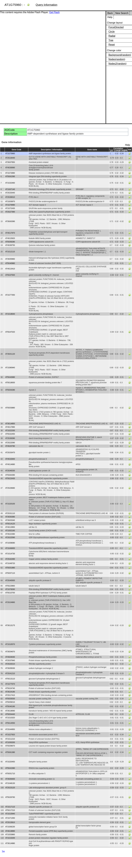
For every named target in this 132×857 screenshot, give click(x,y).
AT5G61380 (10, 752)
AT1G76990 (10, 205)
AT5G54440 (10, 714)
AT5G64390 (10, 475)
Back (110, 13)
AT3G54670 (10, 652)
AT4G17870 (10, 233)
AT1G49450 (10, 548)
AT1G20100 (10, 504)
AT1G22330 (10, 430)
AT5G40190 (10, 706)
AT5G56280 (10, 242)
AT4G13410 (10, 269)
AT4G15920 (10, 238)
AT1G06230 (10, 827)
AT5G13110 (10, 679)
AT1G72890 (10, 173)
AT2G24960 (10, 602)
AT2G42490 (10, 559)
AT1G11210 (10, 739)
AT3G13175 (10, 625)
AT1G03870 (10, 201)
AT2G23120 (10, 788)
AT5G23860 (10, 586)
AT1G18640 (10, 314)
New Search (121, 13)
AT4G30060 (10, 168)
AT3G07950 (10, 162)
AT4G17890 (10, 427)
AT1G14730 (10, 554)
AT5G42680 (10, 377)
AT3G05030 (10, 668)
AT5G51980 (10, 568)
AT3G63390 (10, 221)
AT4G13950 (10, 527)
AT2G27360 (10, 212)
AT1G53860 (10, 834)
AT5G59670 (10, 746)
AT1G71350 (10, 818)
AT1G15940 (10, 814)
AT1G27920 (10, 735)
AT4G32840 (10, 459)
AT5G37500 (10, 275)
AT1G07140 (10, 189)
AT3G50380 (10, 517)
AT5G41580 (10, 768)
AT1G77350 (10, 295)
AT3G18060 (10, 711)
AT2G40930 (10, 580)
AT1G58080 (10, 543)
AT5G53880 (10, 408)
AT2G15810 (10, 822)
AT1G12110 (10, 252)
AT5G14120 (10, 524)
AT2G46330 (10, 471)
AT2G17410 (10, 695)
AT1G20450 (10, 762)
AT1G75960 (10, 153)
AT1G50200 (10, 742)
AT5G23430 (10, 478)
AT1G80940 (10, 368)
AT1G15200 (10, 838)
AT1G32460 (10, 183)
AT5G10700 (10, 593)
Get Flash (54, 12)
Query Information (46, 4)
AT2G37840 (10, 660)
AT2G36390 (10, 438)
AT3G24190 (10, 692)
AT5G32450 (10, 434)
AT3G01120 (10, 354)
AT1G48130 (10, 783)
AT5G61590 (10, 176)
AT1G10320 (10, 718)
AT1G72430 (10, 208)
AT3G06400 (10, 779)
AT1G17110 (10, 807)
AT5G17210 (10, 810)
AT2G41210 (10, 673)
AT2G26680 (10, 488)
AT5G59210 (10, 702)
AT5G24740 (10, 688)
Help (109, 17)
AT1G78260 (10, 589)
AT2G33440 (10, 193)
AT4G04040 (10, 657)
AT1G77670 (10, 684)
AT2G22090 (10, 443)
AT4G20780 (10, 446)
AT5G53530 (10, 699)
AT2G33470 (10, 452)
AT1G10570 (10, 644)
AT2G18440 (10, 158)
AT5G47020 (10, 332)
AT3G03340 (10, 520)
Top (3, 851)
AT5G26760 (10, 797)
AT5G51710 (10, 774)
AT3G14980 (10, 843)
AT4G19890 (10, 831)
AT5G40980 (10, 263)
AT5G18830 (10, 383)
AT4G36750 (10, 245)
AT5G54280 (10, 390)
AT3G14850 (10, 424)
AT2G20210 (10, 664)
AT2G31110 (10, 513)
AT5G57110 (10, 573)
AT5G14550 (10, 723)
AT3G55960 (10, 259)
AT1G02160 (10, 531)
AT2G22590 (10, 537)
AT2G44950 (10, 729)
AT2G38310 (10, 197)
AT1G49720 (10, 563)
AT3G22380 (10, 534)
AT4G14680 (10, 464)
